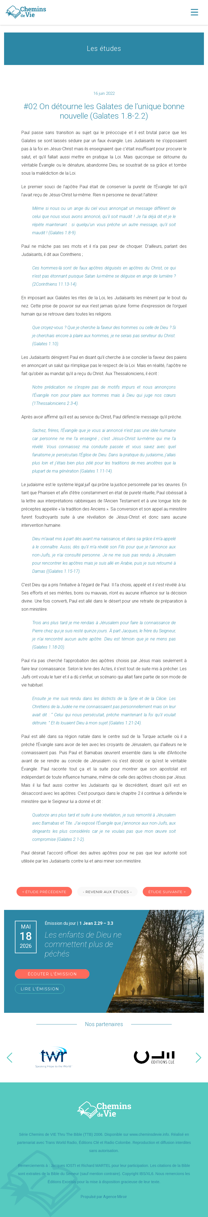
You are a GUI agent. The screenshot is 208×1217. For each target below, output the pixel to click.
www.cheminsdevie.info (149, 1134)
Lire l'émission (40, 989)
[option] (54, 1057)
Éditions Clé (89, 1142)
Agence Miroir (115, 1197)
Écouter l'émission (52, 974)
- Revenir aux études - (107, 892)
